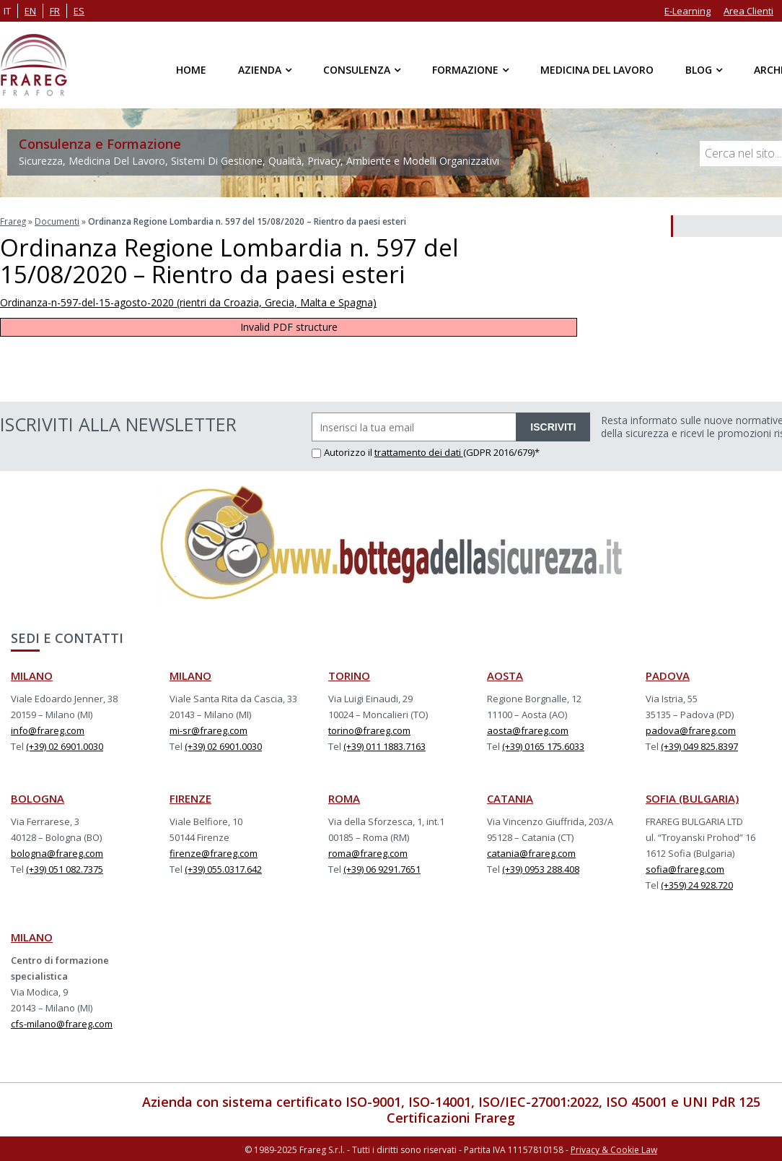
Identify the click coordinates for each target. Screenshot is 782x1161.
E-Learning (687, 10)
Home (191, 70)
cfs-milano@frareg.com (62, 1023)
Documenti (57, 221)
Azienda (259, 70)
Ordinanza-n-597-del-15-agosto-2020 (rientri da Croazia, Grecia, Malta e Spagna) (188, 301)
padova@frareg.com (691, 729)
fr (55, 10)
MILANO (32, 675)
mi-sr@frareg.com (208, 729)
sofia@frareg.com (685, 868)
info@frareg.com (47, 729)
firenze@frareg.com (214, 852)
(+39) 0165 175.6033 (543, 745)
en (30, 10)
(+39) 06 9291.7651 (382, 868)
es (79, 10)
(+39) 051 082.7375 (64, 868)
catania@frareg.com (531, 852)
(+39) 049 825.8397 (699, 745)
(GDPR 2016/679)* (501, 451)
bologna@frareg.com (57, 852)
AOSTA (505, 675)
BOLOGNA (37, 797)
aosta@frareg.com (527, 729)
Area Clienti (748, 10)
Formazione (465, 70)
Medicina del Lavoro (597, 70)
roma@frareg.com (368, 852)
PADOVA (668, 675)
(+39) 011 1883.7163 (384, 745)
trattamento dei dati (418, 451)
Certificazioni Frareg (451, 1117)
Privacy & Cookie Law (614, 1148)
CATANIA (510, 797)
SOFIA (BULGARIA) (692, 797)
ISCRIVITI (553, 426)
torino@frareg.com (369, 729)
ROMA (344, 797)
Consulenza (356, 70)
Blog (698, 70)
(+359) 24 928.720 (697, 884)
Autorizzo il (343, 451)
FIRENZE (190, 797)
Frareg (13, 221)
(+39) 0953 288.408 (540, 868)
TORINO (349, 675)
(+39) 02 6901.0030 (64, 745)
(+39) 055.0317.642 (223, 868)
